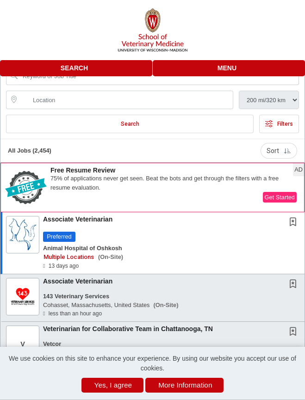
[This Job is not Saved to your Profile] (295, 223)
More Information (185, 385)
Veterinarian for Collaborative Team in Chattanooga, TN (128, 328)
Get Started (280, 197)
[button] (229, 68)
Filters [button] (279, 123)
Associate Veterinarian (77, 219)
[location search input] (126, 100)
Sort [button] (279, 150)
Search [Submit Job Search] (130, 124)
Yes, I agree (113, 385)
